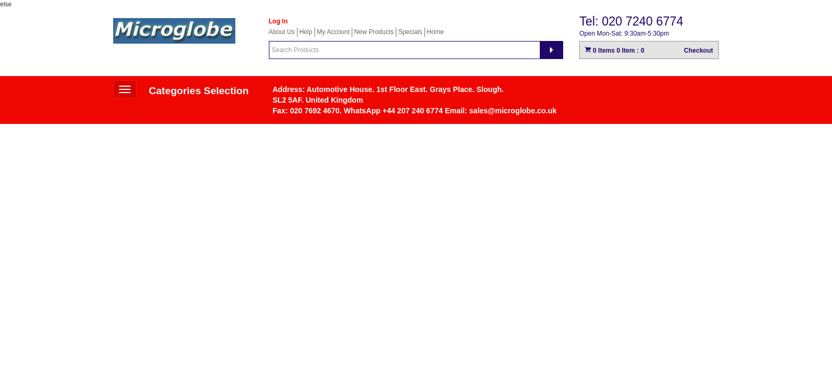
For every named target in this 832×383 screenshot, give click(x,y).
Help (305, 32)
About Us (282, 32)
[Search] (551, 50)
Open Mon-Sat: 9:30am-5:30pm (624, 33)
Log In (278, 21)
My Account (333, 32)
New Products (374, 32)
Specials (410, 32)
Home (435, 32)
